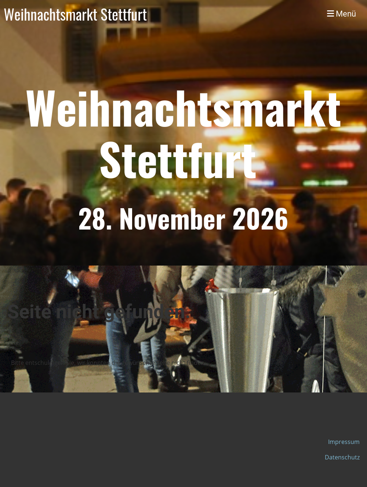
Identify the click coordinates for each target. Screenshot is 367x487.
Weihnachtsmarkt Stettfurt (75, 14)
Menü (341, 13)
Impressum (344, 442)
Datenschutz (342, 457)
